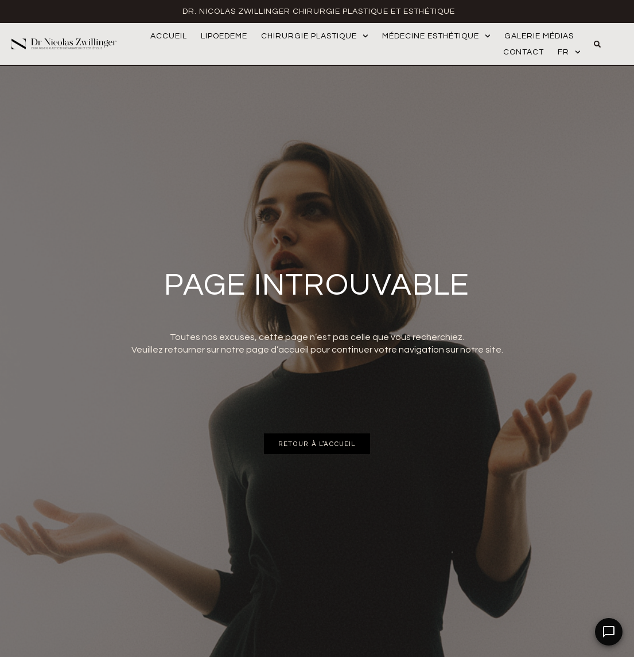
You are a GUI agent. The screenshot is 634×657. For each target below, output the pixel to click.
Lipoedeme (224, 36)
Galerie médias (539, 36)
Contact (523, 52)
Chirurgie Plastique (314, 36)
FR (569, 52)
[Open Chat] (609, 632)
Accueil (168, 36)
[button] (597, 44)
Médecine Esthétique (436, 36)
